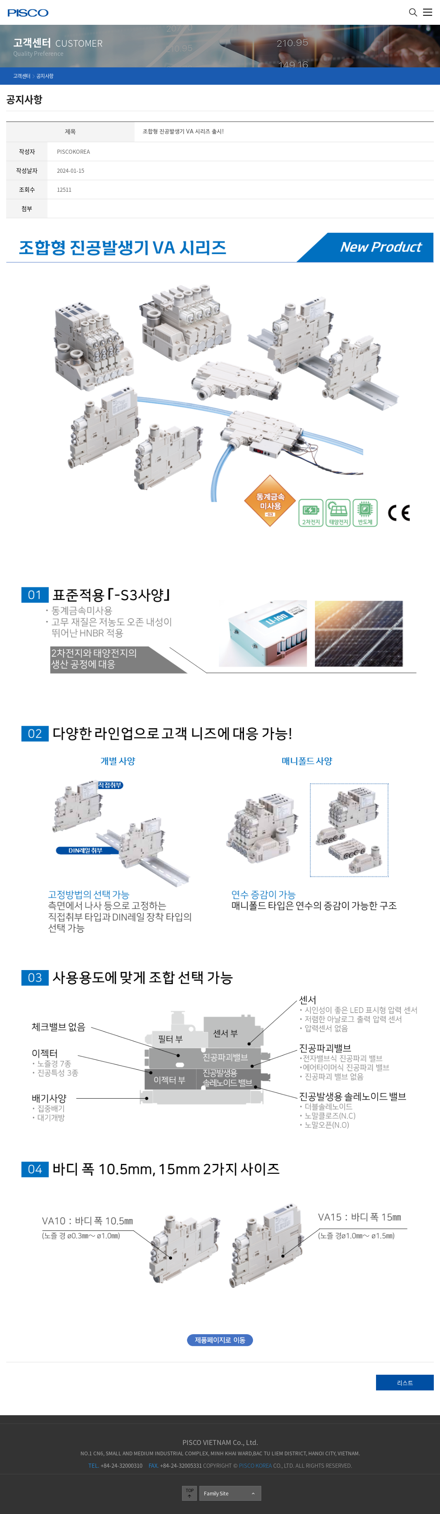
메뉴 (428, 12)
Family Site (230, 1493)
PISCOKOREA (73, 151)
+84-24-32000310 (115, 1465)
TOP (190, 1493)
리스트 (405, 1382)
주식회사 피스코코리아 (28, 14)
